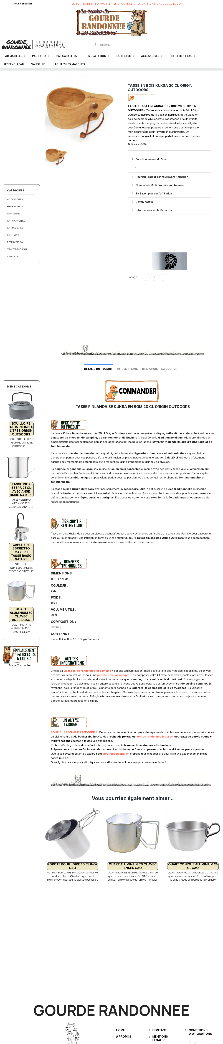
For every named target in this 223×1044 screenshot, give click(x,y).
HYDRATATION (98, 56)
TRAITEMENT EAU (182, 56)
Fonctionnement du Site (151, 159)
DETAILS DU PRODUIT (98, 368)
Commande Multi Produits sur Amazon (160, 185)
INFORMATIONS (127, 368)
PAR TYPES (40, 56)
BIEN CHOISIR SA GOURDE (159, 368)
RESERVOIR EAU (14, 64)
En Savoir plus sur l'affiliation (154, 193)
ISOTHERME (125, 56)
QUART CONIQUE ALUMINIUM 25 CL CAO (193, 866)
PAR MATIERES (14, 56)
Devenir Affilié (145, 202)
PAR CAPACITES (68, 56)
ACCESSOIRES (151, 56)
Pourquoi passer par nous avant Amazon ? (162, 176)
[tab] (169, 159)
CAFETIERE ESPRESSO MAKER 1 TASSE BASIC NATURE (21, 552)
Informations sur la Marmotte (154, 210)
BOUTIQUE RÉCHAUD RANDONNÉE (74, 732)
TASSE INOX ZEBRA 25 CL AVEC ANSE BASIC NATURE (21, 489)
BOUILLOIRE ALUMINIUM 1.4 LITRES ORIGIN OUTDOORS (21, 428)
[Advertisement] (21, 127)
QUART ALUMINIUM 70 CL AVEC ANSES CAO (21, 614)
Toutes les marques (71, 64)
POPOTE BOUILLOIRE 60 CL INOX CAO (72, 866)
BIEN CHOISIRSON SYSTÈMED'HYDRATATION (50, 44)
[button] (48, 853)
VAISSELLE (39, 64)
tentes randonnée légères (155, 736)
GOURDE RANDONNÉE (16, 44)
